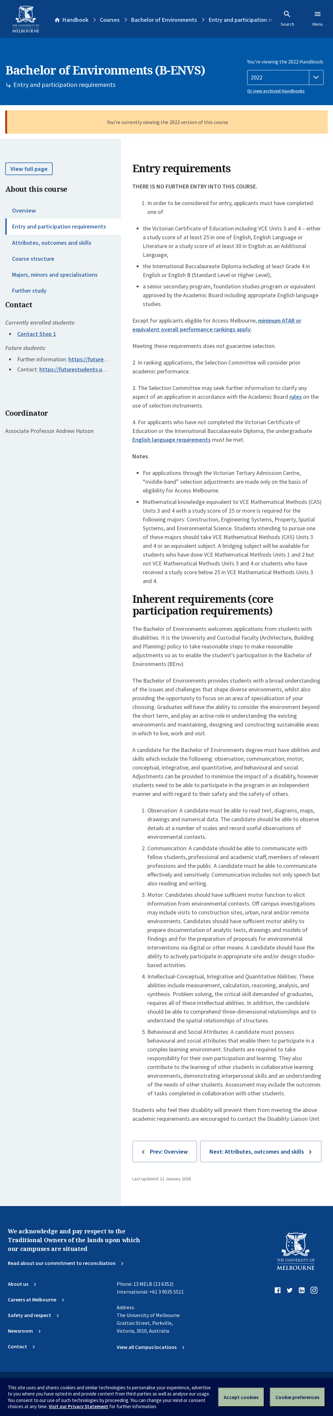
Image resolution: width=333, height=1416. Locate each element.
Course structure (33, 258)
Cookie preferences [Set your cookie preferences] (297, 1397)
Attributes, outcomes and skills (51, 242)
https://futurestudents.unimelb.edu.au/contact (99, 369)
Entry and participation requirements (59, 226)
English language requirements (171, 439)
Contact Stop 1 (36, 334)
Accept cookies (241, 1397)
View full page (28, 169)
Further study (29, 290)
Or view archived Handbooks (276, 91)
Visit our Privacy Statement (78, 1406)
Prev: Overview (169, 1151)
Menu (318, 18)
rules (295, 396)
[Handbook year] (285, 77)
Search (287, 18)
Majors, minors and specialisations (55, 274)
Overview (24, 210)
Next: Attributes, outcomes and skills (256, 1151)
